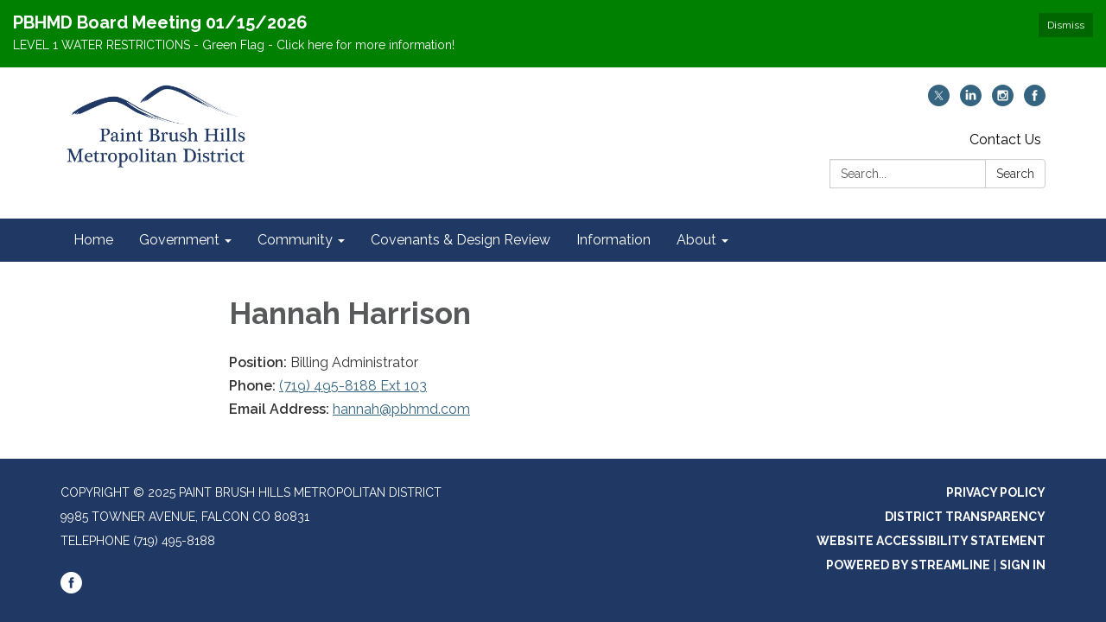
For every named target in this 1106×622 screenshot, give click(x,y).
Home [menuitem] (93, 240)
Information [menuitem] (613, 240)
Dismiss (1065, 25)
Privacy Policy (996, 492)
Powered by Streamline (908, 565)
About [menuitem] (696, 240)
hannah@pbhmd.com (401, 409)
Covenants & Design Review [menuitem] (460, 240)
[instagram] (1003, 101)
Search (1015, 174)
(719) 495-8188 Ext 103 (353, 386)
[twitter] (939, 101)
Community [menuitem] (295, 240)
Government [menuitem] (179, 240)
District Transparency (965, 517)
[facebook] (1035, 101)
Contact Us (1005, 139)
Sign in (1023, 565)
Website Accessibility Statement (931, 541)
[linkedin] (971, 101)
